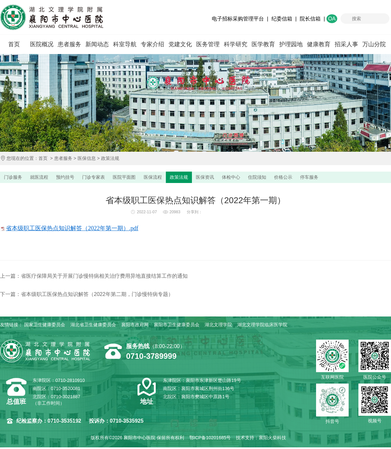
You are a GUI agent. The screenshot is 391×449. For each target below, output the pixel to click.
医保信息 (87, 158)
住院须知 (288, 178)
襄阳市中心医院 (51, 17)
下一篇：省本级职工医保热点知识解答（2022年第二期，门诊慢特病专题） (86, 296)
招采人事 (346, 44)
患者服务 (69, 44)
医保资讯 (229, 178)
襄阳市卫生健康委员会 (176, 326)
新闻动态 (97, 44)
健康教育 (318, 44)
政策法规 (110, 158)
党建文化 (180, 44)
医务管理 (208, 44)
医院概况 (41, 44)
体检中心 (259, 178)
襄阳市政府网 (135, 326)
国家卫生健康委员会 (44, 326)
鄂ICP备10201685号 (210, 439)
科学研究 (235, 44)
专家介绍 (152, 44)
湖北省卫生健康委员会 (93, 326)
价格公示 (317, 178)
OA (332, 18)
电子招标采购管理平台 (238, 18)
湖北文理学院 (218, 326)
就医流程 (44, 178)
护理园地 (291, 44)
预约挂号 (73, 178)
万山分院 (374, 44)
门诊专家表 (105, 178)
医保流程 (171, 178)
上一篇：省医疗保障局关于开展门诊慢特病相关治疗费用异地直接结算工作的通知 (94, 277)
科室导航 (125, 44)
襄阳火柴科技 (272, 439)
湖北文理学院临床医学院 (262, 326)
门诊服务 (14, 178)
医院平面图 (139, 178)
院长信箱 (310, 18)
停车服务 (347, 178)
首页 (14, 44)
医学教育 (263, 44)
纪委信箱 (281, 18)
